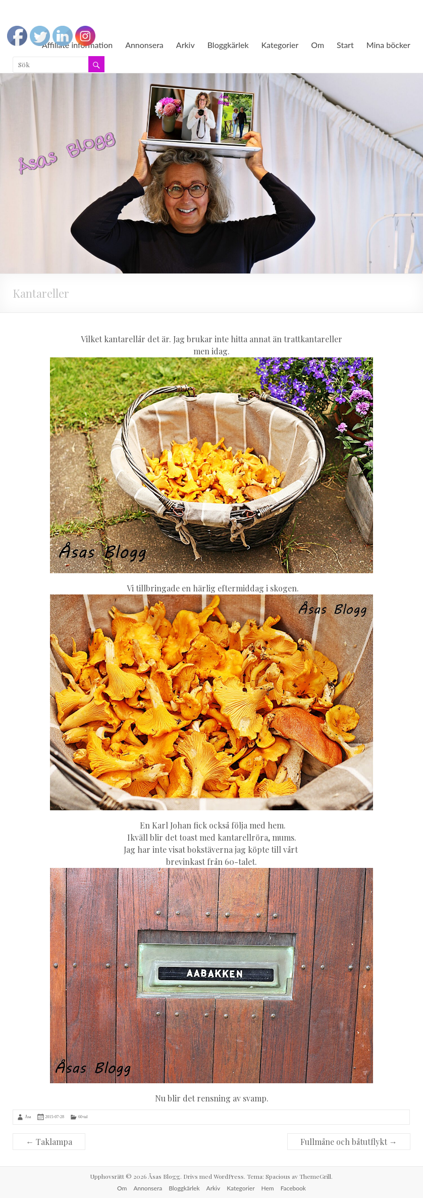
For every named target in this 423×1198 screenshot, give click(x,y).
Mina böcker (388, 45)
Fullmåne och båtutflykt (348, 1141)
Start (345, 45)
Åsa (28, 1117)
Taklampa (49, 1141)
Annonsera (144, 45)
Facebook (293, 1188)
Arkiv (185, 45)
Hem (267, 1188)
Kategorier (280, 45)
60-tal (83, 1117)
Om (317, 45)
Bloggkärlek (228, 45)
